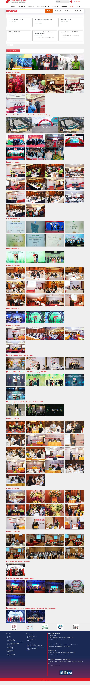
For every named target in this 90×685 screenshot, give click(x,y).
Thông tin (29, 640)
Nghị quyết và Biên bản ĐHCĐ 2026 (69, 32)
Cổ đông (55, 6)
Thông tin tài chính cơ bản (32, 648)
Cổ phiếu (28, 649)
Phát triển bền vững (43, 6)
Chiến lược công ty (10, 639)
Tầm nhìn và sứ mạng (11, 637)
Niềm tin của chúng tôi (31, 635)
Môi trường (29, 637)
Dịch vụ (8, 653)
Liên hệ (78, 6)
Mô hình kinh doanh (11, 640)
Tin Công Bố (78, 11)
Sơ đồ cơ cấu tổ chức (11, 644)
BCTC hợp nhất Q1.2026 (14, 32)
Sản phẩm (30, 6)
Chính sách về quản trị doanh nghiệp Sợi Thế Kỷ (36, 646)
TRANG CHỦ (8, 633)
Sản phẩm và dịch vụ (10, 650)
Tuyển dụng (64, 6)
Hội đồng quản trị (10, 646)
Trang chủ (12, 6)
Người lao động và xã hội (31, 639)
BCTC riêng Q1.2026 (66, 19)
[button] (7, 62)
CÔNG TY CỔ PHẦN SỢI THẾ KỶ (54, 633)
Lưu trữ (28, 651)
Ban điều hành (10, 648)
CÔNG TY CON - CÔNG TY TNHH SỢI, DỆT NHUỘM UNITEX (59, 659)
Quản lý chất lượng (11, 654)
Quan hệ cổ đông (29, 642)
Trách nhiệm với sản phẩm (32, 636)
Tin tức (71, 6)
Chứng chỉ (9, 655)
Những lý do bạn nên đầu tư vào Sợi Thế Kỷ (35, 645)
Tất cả (49, 11)
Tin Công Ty (58, 11)
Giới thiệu (21, 6)
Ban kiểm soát (10, 647)
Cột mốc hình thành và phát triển (13, 643)
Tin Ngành (68, 11)
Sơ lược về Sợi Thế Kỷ (31, 644)
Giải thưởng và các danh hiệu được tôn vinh (15, 641)
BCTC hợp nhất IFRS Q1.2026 (16, 19)
